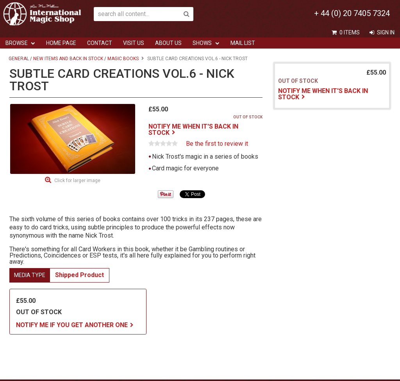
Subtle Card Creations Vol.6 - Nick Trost (197, 58)
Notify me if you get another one (72, 325)
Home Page (61, 43)
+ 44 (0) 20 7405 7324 (352, 13)
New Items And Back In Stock (68, 58)
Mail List (242, 43)
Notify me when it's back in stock (193, 129)
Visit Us (133, 43)
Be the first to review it (217, 144)
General (19, 58)
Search (186, 14)
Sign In (386, 32)
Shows (202, 43)
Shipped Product (79, 275)
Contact (99, 43)
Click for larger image (77, 180)
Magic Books (123, 58)
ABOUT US (168, 43)
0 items (349, 32)
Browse (16, 43)
